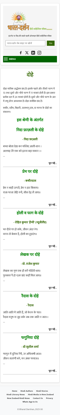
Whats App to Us (30, 402)
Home (14, 391)
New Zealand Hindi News (18, 398)
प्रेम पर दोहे (30, 171)
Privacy (49, 398)
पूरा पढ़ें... (53, 163)
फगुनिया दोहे (30, 337)
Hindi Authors (26, 391)
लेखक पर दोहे (30, 254)
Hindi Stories (42, 391)
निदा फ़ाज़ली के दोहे (30, 129)
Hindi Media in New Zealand (41, 394)
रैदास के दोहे (30, 295)
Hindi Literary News (16, 394)
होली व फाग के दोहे (30, 212)
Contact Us (38, 398)
